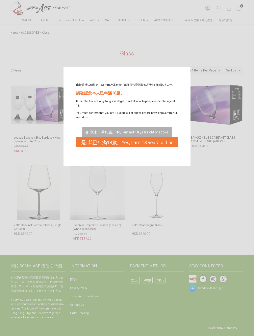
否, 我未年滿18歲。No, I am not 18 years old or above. (127, 132)
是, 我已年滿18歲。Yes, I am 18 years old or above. (127, 143)
